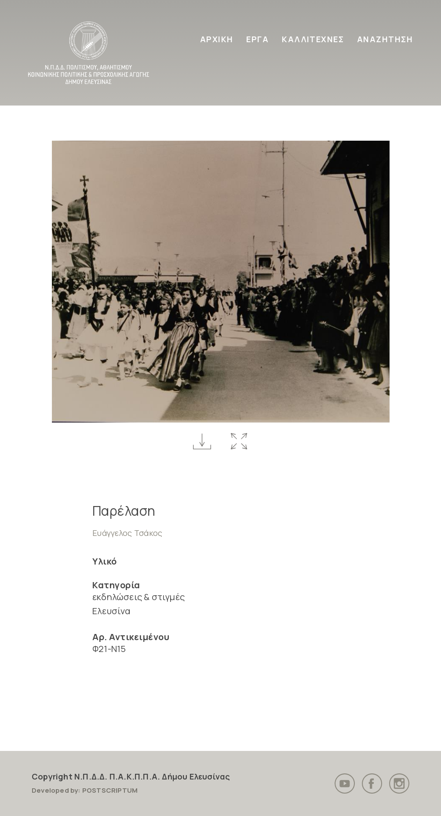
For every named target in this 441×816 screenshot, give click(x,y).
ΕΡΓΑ (257, 39)
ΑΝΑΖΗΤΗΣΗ (385, 39)
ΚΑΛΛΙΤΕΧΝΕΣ (313, 39)
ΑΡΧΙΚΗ (216, 39)
